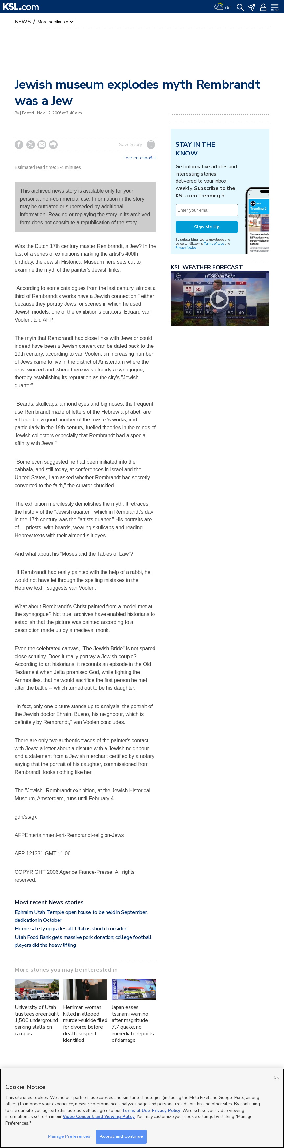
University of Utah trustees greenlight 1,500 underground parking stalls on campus (37, 1020)
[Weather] (222, 6)
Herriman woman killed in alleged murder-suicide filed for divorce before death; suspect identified (85, 1024)
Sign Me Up (207, 227)
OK (276, 1077)
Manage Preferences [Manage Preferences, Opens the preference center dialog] (69, 1136)
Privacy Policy (166, 1110)
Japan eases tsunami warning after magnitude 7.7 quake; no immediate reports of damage (133, 1024)
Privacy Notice (186, 247)
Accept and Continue (121, 1136)
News (23, 21)
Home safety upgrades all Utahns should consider (70, 928)
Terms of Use (214, 243)
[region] (142, 1108)
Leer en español (140, 158)
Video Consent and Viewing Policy (99, 1117)
